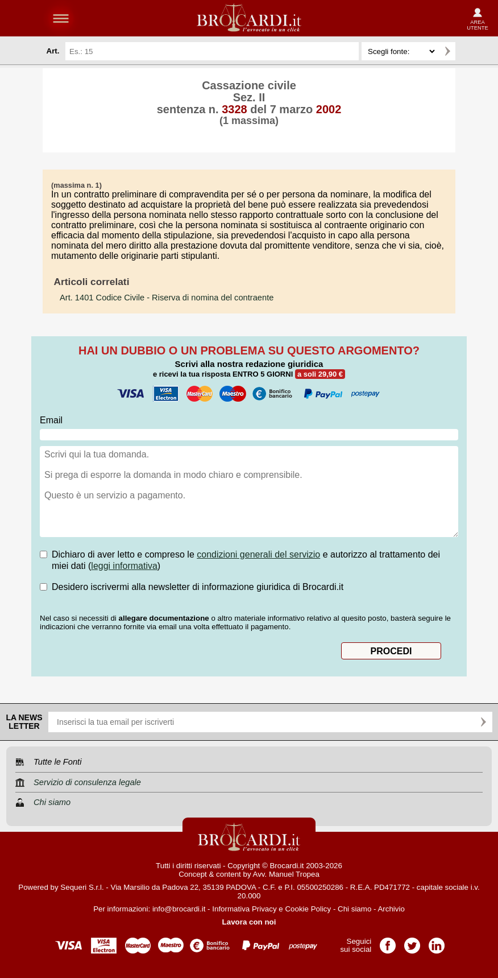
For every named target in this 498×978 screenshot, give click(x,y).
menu (61, 18)
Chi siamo (354, 909)
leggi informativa (124, 566)
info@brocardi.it (179, 909)
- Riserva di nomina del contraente (166, 297)
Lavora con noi (249, 922)
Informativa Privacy (244, 909)
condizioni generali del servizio (258, 554)
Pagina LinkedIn (437, 942)
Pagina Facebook (388, 942)
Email (51, 420)
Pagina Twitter (412, 942)
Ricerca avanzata (469, 51)
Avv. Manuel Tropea (286, 874)
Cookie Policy (308, 909)
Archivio (390, 909)
